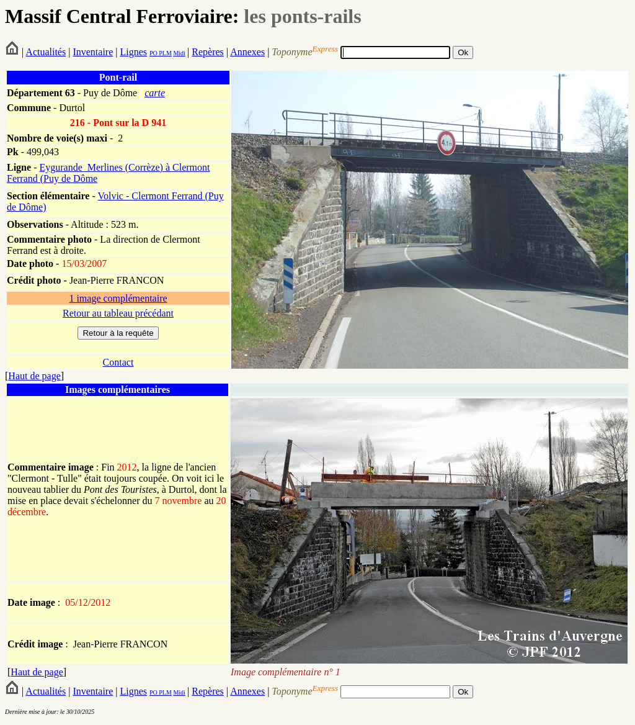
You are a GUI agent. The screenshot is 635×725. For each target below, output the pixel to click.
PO (153, 53)
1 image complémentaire (118, 298)
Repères (208, 52)
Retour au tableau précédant (118, 313)
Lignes (133, 52)
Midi (179, 53)
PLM (165, 53)
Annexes (247, 52)
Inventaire (93, 52)
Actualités (45, 52)
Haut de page (34, 376)
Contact (118, 362)
